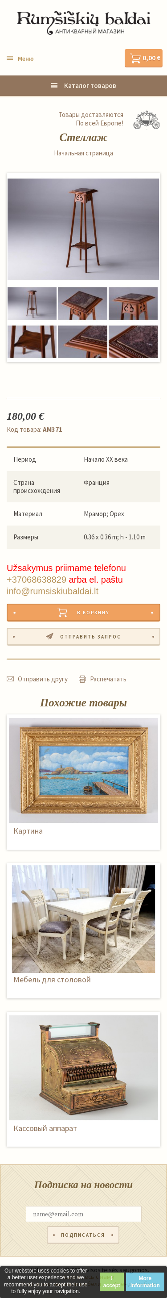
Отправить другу (43, 679)
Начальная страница (83, 153)
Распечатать (108, 679)
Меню (26, 58)
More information (145, 1282)
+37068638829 (36, 579)
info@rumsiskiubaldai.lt (52, 591)
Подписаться (83, 1235)
